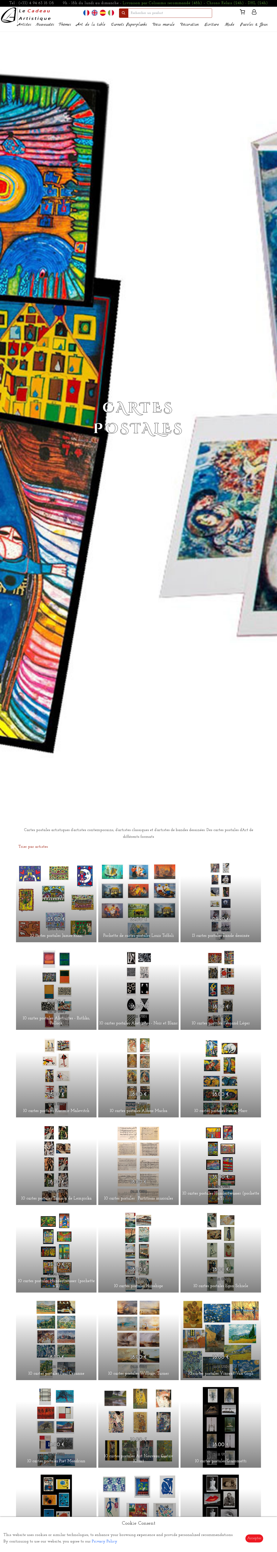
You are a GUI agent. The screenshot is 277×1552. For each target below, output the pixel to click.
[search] (170, 13)
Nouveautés (45, 24)
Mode (229, 24)
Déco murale (164, 24)
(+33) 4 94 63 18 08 (36, 3)
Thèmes (65, 24)
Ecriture (212, 24)
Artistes (24, 24)
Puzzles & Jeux (254, 24)
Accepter (254, 1538)
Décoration (189, 24)
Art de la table (90, 24)
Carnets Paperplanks (129, 24)
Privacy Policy (104, 1541)
